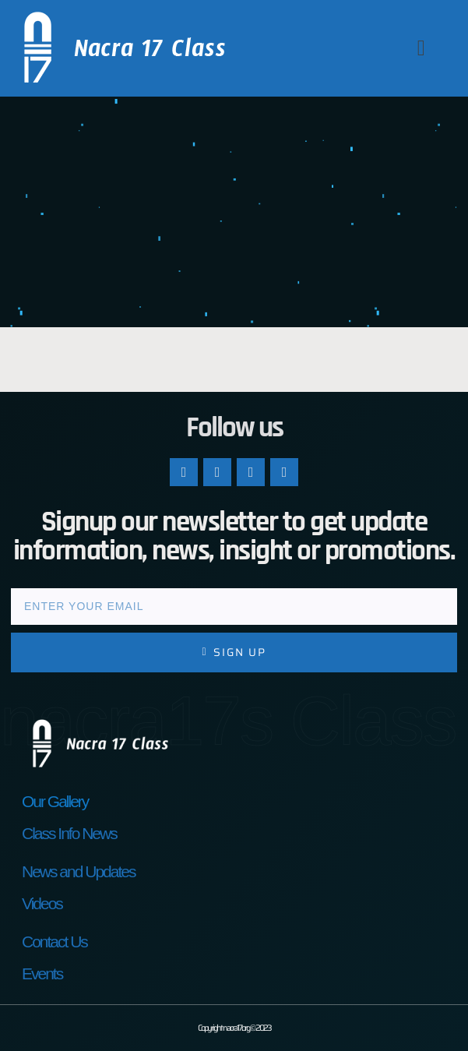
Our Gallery (55, 801)
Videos (42, 903)
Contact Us (54, 941)
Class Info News (69, 833)
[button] (421, 48)
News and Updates (78, 871)
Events (42, 973)
